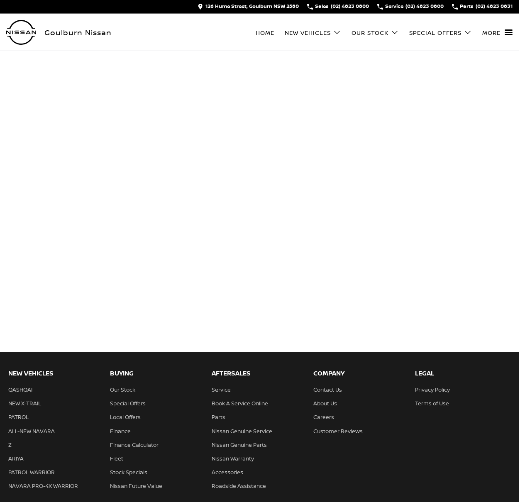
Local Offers (125, 417)
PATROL (18, 417)
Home (265, 33)
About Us (325, 403)
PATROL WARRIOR (31, 472)
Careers (323, 417)
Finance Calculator (134, 444)
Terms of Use (432, 403)
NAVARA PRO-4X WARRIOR (43, 486)
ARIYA (16, 458)
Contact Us (327, 389)
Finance (120, 431)
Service (221, 389)
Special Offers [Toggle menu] (440, 33)
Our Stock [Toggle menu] (375, 33)
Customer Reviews (338, 431)
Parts (218, 417)
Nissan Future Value (136, 486)
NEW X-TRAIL (24, 403)
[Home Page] (21, 32)
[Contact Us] (248, 6)
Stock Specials (128, 472)
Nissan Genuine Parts (239, 444)
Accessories (227, 472)
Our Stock (122, 389)
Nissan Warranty (233, 458)
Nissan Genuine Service (242, 431)
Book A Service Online (240, 403)
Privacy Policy (432, 389)
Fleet (116, 458)
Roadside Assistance (239, 486)
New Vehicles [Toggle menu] (313, 33)
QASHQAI (20, 389)
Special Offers (128, 403)
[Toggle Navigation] (497, 32)
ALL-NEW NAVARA (31, 431)
